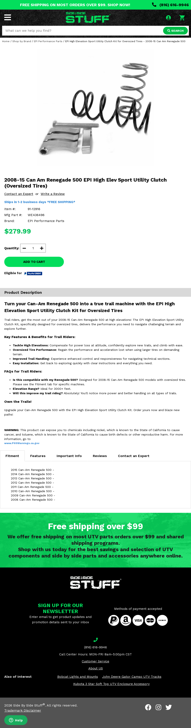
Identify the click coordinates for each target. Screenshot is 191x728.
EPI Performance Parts (48, 41)
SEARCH (175, 30)
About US (95, 668)
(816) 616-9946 (170, 5)
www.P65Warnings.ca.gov (21, 443)
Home (6, 41)
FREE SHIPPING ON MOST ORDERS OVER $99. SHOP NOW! (75, 5)
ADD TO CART (34, 262)
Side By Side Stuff (29, 705)
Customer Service (95, 661)
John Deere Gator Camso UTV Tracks (131, 677)
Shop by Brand (21, 41)
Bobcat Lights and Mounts (77, 677)
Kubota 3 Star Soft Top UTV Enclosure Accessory (111, 684)
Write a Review (53, 194)
